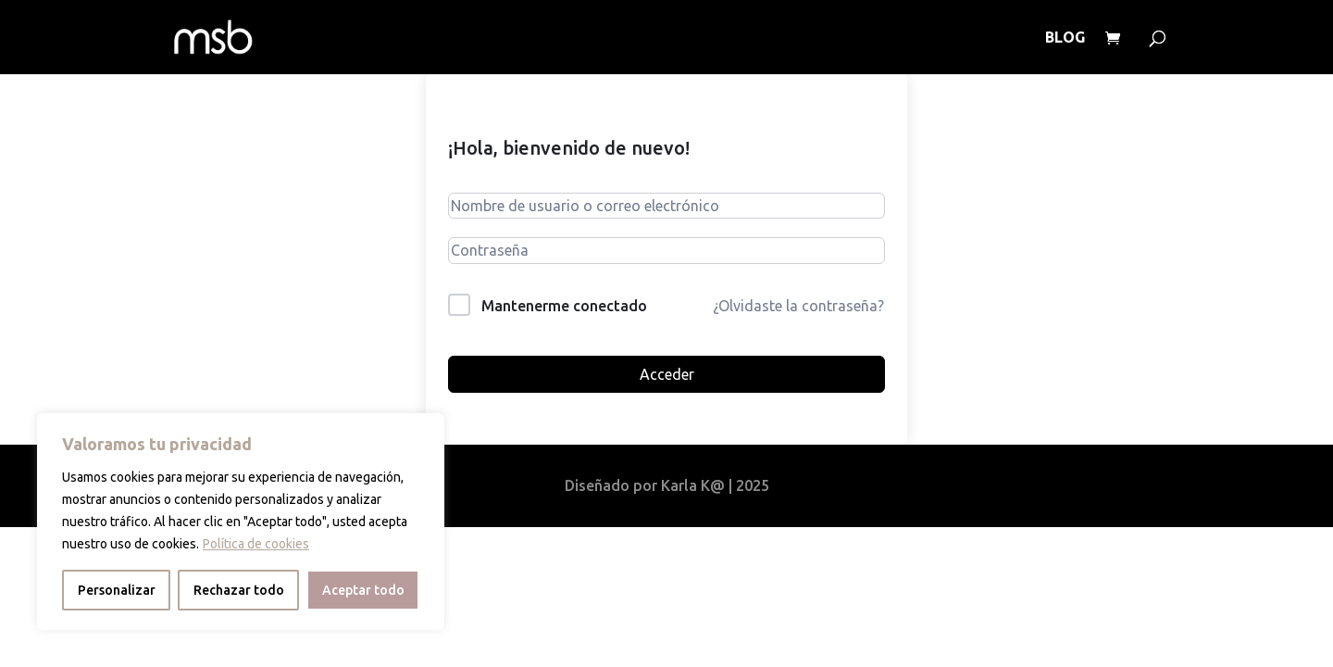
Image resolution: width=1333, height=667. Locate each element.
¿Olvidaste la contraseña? (798, 305)
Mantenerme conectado (564, 305)
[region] (240, 521)
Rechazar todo (238, 590)
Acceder (667, 374)
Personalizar (117, 590)
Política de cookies (256, 543)
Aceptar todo (363, 590)
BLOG (1065, 38)
